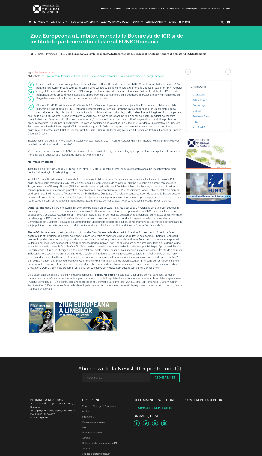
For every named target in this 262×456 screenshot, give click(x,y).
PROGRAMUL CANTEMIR (82, 22)
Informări (184, 22)
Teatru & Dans (201, 116)
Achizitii (86, 438)
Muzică (196, 111)
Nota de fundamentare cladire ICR (100, 443)
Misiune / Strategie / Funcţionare (99, 406)
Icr (42, 76)
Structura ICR (89, 416)
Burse (172, 22)
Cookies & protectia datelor (96, 453)
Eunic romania (52, 76)
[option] (41, 318)
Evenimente (57, 22)
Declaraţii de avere (92, 432)
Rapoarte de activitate (93, 422)
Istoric (85, 427)
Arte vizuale (199, 100)
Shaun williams (127, 76)
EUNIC (136, 22)
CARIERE (226, 9)
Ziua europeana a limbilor (103, 76)
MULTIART (198, 127)
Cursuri (117, 9)
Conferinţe (198, 105)
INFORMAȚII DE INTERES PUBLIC (163, 9)
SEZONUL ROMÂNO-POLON (115, 22)
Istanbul (39, 22)
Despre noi (129, 9)
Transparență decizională (194, 9)
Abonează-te (165, 377)
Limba (104, 9)
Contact (216, 9)
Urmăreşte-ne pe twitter (155, 408)
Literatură (198, 94)
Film (195, 122)
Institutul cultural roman (74, 76)
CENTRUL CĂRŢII (154, 22)
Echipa (85, 411)
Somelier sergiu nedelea (150, 76)
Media (141, 9)
